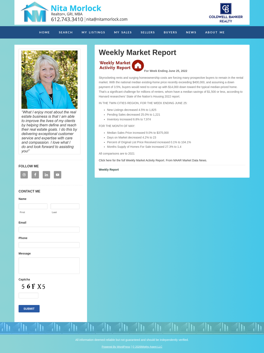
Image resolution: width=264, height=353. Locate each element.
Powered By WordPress (116, 346)
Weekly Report (109, 169)
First (22, 212)
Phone (23, 238)
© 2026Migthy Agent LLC (147, 346)
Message (25, 253)
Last (54, 212)
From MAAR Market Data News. (186, 160)
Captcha (24, 279)
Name (22, 199)
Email (22, 222)
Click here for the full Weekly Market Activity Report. (132, 160)
